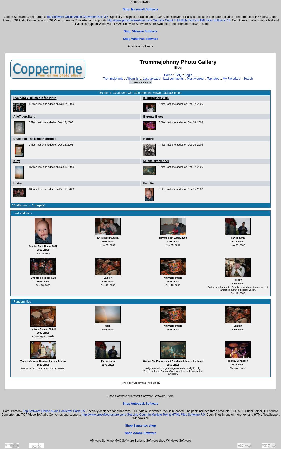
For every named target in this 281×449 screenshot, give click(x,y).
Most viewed (195, 78)
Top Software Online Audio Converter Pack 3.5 (77, 17)
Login (188, 75)
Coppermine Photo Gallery (146, 383)
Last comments (173, 78)
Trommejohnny (113, 78)
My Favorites (231, 78)
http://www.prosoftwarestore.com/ (129, 20)
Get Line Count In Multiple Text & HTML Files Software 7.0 (191, 20)
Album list (132, 78)
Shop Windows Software (140, 39)
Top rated (213, 78)
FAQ (178, 75)
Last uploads (151, 78)
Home (168, 75)
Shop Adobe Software (140, 433)
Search (248, 78)
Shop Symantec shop (140, 425)
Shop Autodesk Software (140, 403)
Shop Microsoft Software (140, 9)
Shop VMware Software (140, 31)
